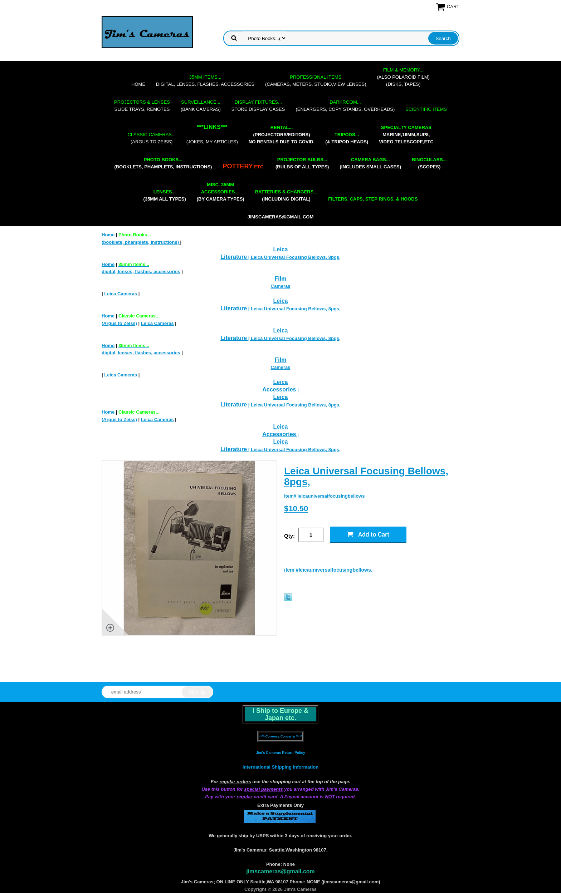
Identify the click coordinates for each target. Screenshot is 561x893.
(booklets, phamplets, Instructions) (163, 163)
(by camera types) (220, 192)
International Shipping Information (280, 767)
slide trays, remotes (142, 105)
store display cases (258, 105)
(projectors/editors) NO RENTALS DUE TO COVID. (281, 134)
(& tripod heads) (346, 138)
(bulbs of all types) (302, 163)
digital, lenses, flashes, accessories (205, 80)
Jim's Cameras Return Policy (280, 753)
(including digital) (286, 195)
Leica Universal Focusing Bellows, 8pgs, (366, 476)
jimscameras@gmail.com (281, 216)
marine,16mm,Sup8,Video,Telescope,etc (406, 134)
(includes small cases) (370, 163)
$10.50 (296, 508)
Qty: (289, 536)
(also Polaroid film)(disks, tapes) (403, 77)
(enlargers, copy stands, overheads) (345, 105)
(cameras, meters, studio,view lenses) (315, 80)
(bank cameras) (201, 105)
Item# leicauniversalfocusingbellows (324, 496)
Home (138, 84)
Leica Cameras (120, 293)
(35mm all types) (164, 195)
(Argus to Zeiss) (151, 138)
